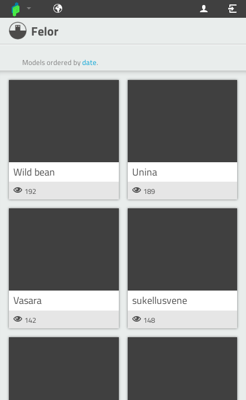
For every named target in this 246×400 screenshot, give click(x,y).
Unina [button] (144, 171)
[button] (64, 121)
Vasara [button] (27, 300)
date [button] (89, 62)
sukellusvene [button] (159, 300)
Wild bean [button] (34, 171)
